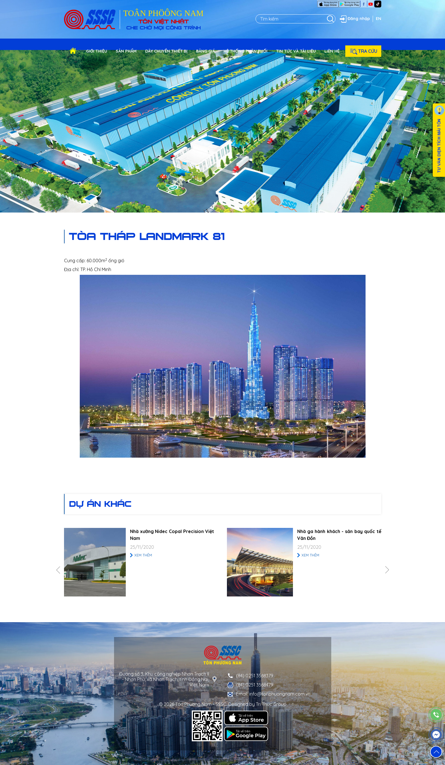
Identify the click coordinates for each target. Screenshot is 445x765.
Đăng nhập (354, 18)
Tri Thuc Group (271, 704)
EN (378, 18)
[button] (436, 752)
